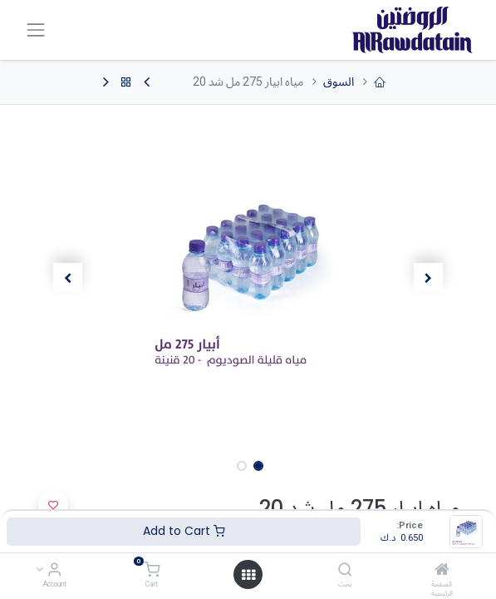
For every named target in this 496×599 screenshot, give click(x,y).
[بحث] (345, 570)
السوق (338, 81)
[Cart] (152, 570)
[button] (428, 277)
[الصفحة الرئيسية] (442, 570)
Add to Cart (184, 530)
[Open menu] (248, 575)
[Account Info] (54, 570)
